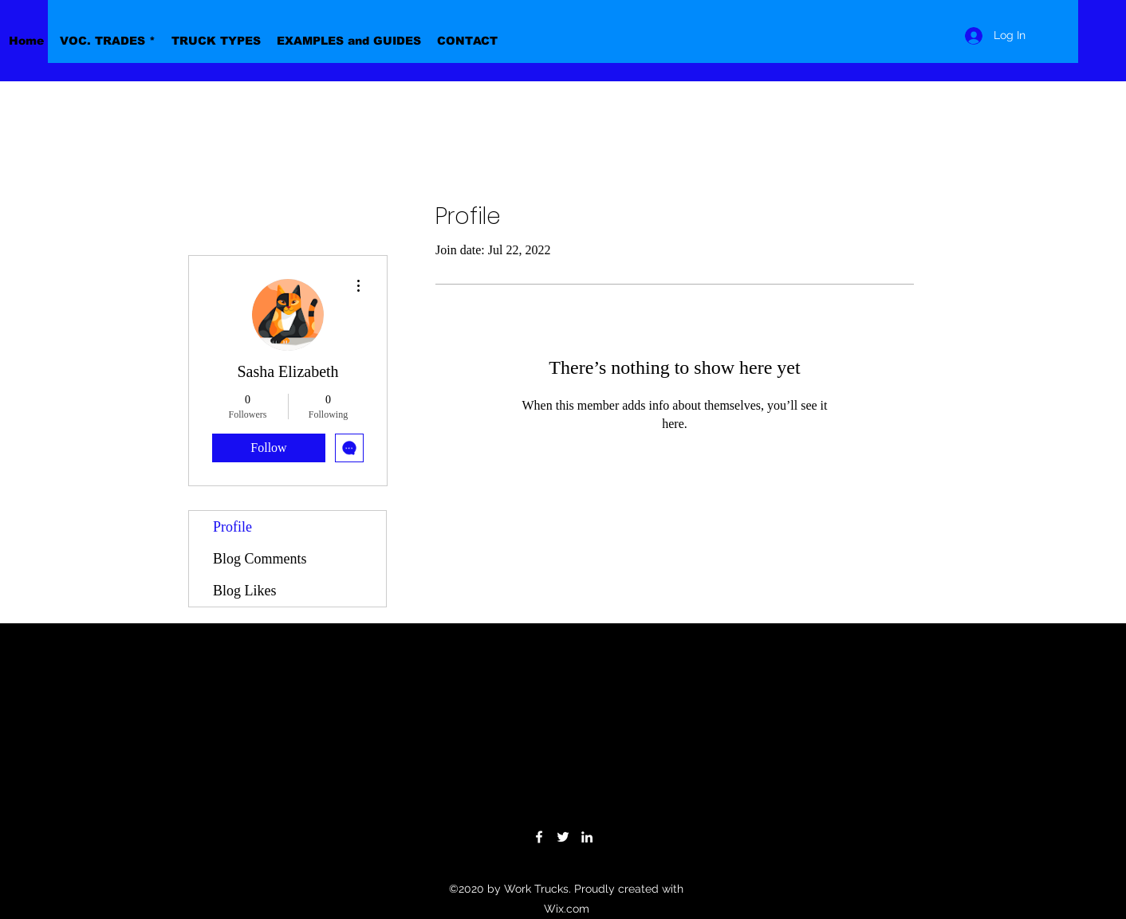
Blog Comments (260, 559)
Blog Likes (245, 591)
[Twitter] (563, 837)
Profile (232, 527)
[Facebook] (539, 837)
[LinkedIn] (587, 837)
